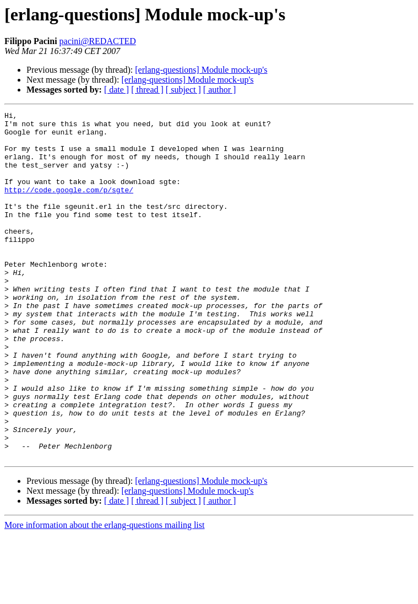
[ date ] (116, 89)
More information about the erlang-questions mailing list (104, 594)
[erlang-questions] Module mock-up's (201, 69)
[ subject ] (183, 89)
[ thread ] (147, 89)
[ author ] (219, 89)
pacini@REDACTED (97, 41)
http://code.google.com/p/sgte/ (68, 206)
